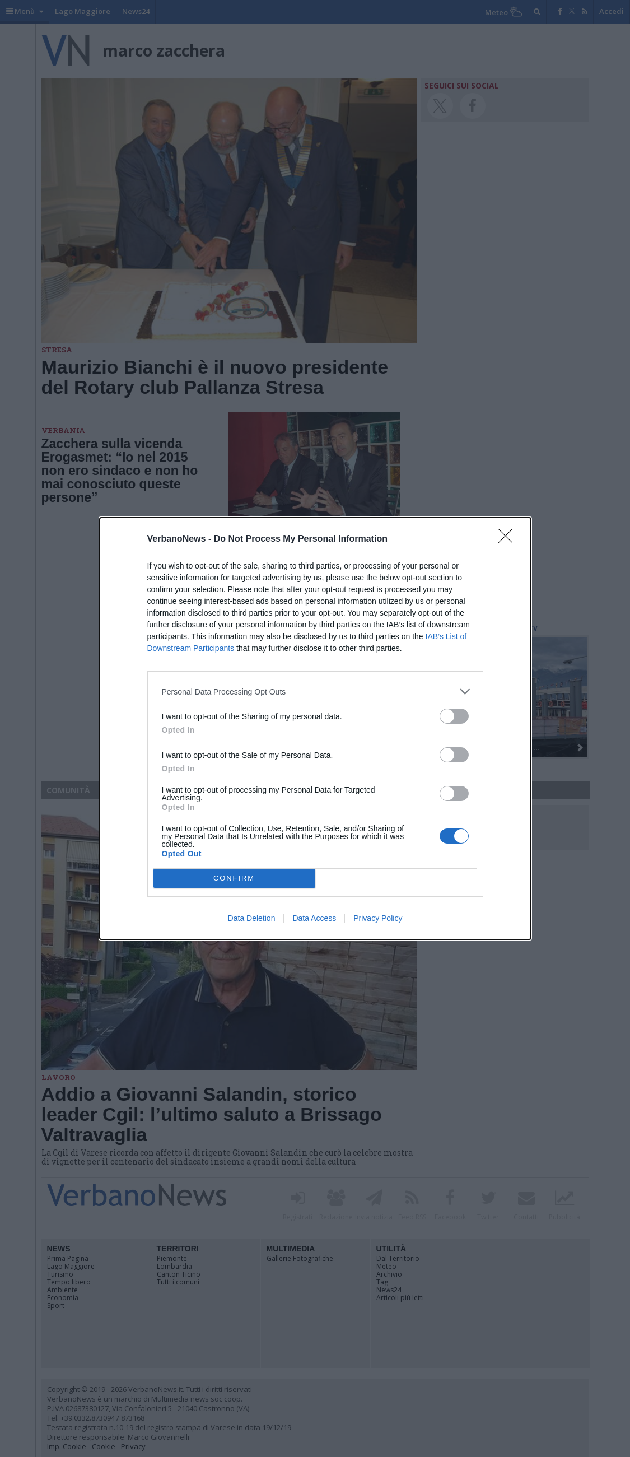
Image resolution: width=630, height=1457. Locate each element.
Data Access (314, 918)
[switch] (454, 716)
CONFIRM (234, 878)
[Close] (509, 539)
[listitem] (315, 691)
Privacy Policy (377, 918)
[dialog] (315, 728)
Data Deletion (252, 918)
